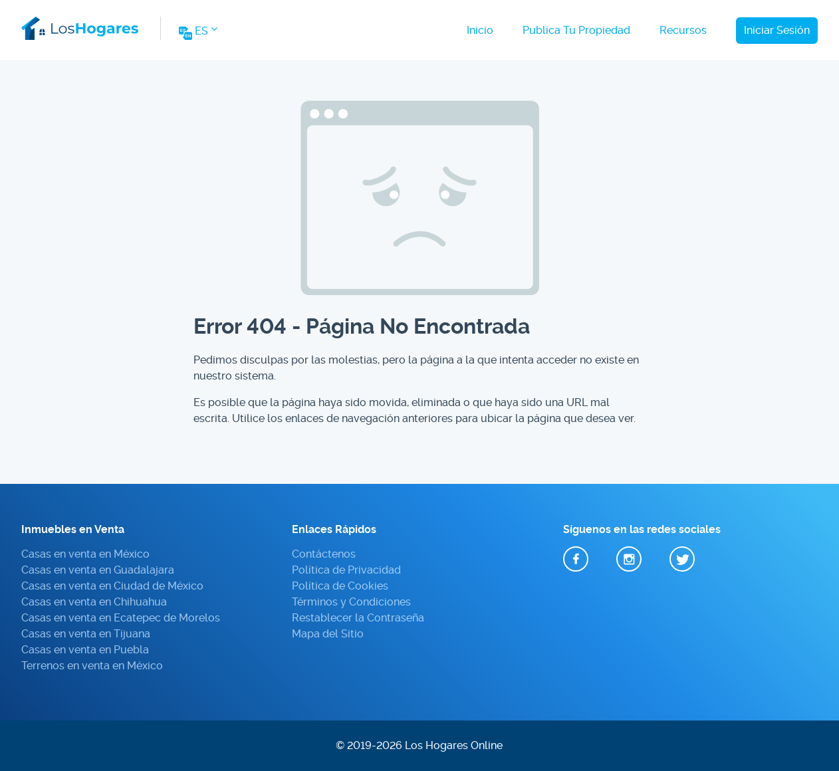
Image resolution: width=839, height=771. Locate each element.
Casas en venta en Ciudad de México (112, 586)
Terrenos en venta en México (92, 665)
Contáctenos (324, 554)
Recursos (683, 30)
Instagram (629, 560)
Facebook (575, 560)
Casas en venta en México (85, 554)
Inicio (480, 30)
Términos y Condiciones (351, 602)
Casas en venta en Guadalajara (97, 570)
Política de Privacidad (346, 570)
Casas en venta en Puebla (85, 649)
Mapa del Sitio (328, 633)
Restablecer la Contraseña (358, 617)
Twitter (682, 560)
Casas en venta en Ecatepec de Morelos (120, 617)
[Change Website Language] (197, 35)
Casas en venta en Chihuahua (94, 602)
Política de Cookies (340, 586)
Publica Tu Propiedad (576, 30)
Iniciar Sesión (777, 30)
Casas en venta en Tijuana (85, 633)
